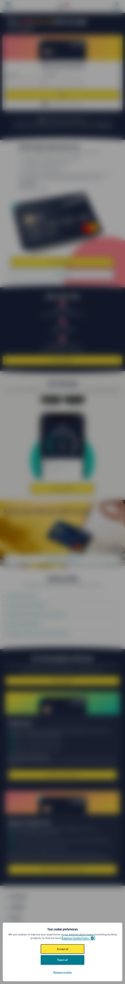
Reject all (62, 959)
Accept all (62, 949)
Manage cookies (62, 972)
